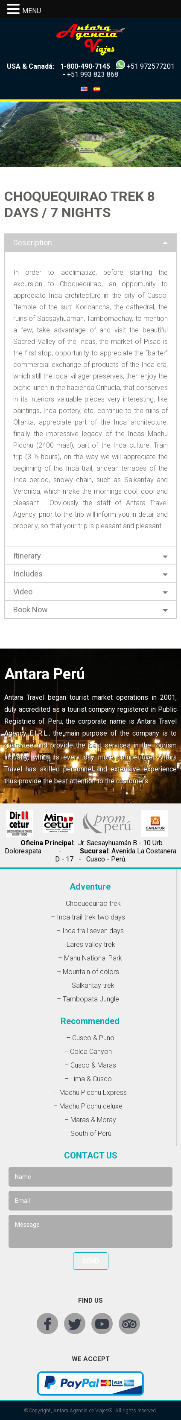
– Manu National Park (90, 958)
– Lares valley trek (88, 944)
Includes (28, 573)
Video (22, 591)
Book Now (30, 609)
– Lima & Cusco (88, 1079)
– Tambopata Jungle (88, 999)
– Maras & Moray (90, 1120)
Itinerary (27, 555)
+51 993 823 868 (92, 74)
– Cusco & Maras (90, 1065)
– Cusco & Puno (90, 1038)
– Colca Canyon (88, 1052)
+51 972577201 (151, 66)
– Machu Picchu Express (90, 1092)
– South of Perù (87, 1133)
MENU (31, 11)
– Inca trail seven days (90, 931)
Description (32, 242)
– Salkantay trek (90, 985)
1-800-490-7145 (85, 66)
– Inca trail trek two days (88, 917)
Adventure (90, 887)
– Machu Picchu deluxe (88, 1106)
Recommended (90, 1021)
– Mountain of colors (88, 972)
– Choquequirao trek (90, 903)
